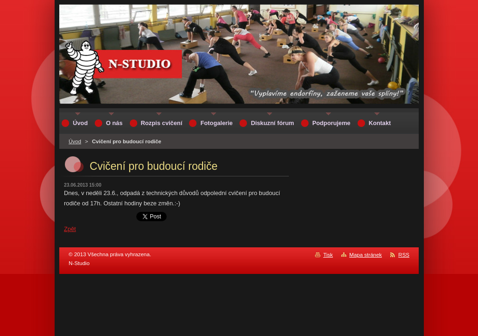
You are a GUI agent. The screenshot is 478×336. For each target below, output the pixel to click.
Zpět (70, 228)
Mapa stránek (365, 255)
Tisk (328, 255)
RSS (403, 255)
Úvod (75, 141)
